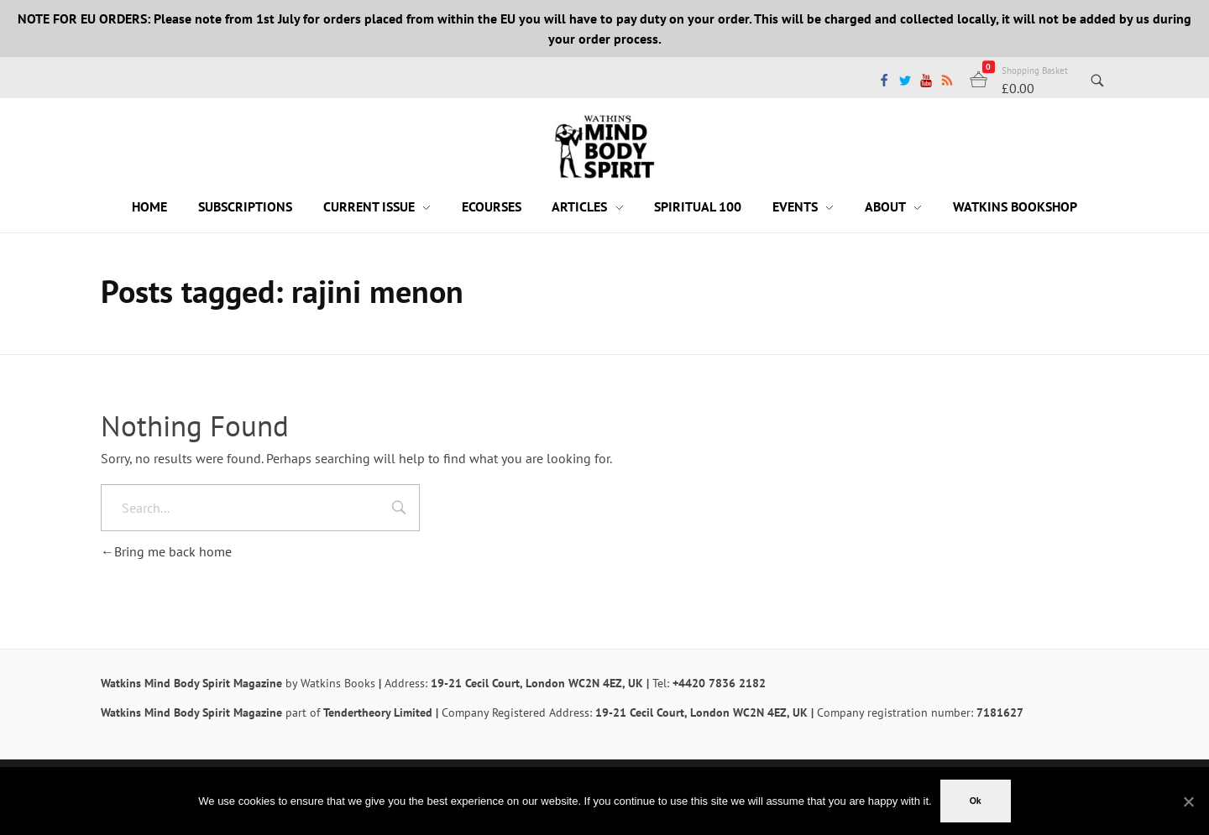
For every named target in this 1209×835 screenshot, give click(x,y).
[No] (1188, 801)
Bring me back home (166, 551)
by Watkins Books (330, 683)
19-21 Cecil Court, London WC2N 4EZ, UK (537, 683)
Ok (975, 801)
